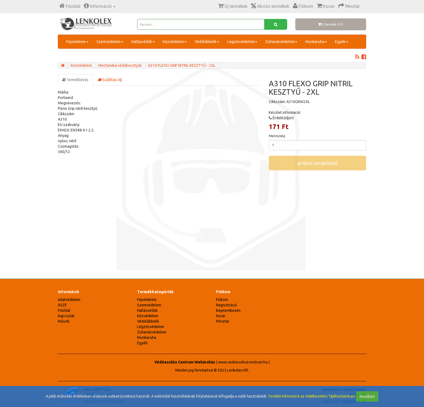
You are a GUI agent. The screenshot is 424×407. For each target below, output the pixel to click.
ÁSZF (62, 305)
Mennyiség (277, 136)
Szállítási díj (110, 80)
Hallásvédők (143, 41)
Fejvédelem (77, 41)
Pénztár (222, 321)
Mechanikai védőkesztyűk (120, 65)
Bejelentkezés (228, 310)
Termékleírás (75, 80)
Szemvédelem (110, 41)
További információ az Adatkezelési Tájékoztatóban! (311, 396)
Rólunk (63, 321)
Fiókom (222, 299)
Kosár (221, 316)
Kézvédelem (175, 41)
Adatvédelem (69, 299)
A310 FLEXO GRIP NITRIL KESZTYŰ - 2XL (182, 65)
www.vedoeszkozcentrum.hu (243, 362)
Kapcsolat (66, 316)
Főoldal (64, 310)
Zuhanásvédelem (281, 41)
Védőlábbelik (207, 41)
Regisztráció (226, 305)
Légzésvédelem (242, 41)
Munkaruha (316, 41)
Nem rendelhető (317, 163)
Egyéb (341, 41)
